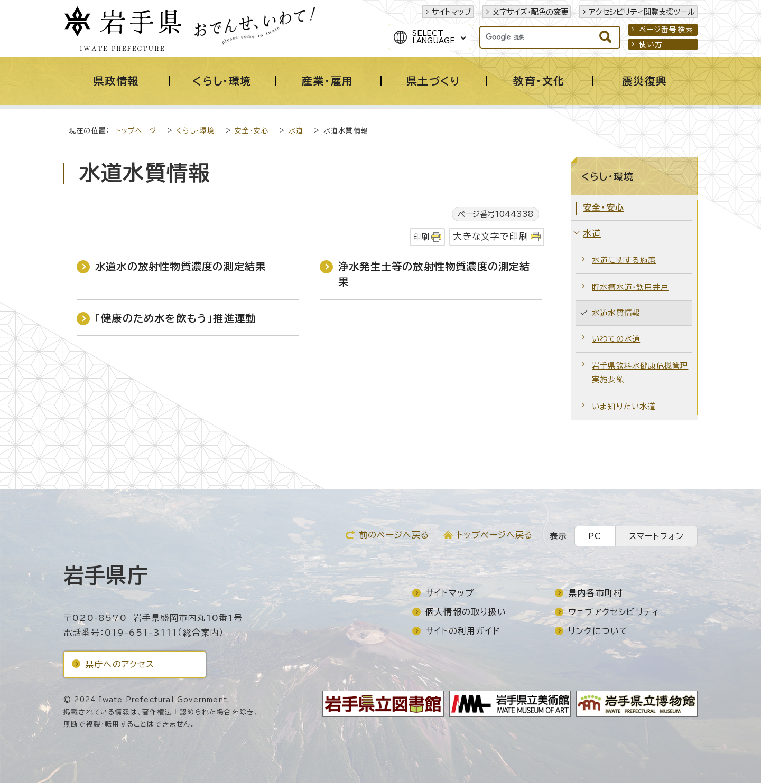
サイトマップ (451, 12)
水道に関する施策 (624, 260)
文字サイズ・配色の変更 (530, 12)
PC (594, 536)
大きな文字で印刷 (490, 236)
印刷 (421, 237)
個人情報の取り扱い (465, 612)
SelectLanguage (433, 37)
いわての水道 (616, 339)
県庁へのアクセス (120, 664)
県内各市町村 (595, 593)
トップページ (136, 130)
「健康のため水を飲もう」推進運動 (175, 318)
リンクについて (598, 631)
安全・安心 (251, 130)
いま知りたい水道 (624, 406)
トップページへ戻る (495, 535)
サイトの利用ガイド (462, 631)
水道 (296, 130)
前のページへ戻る (394, 535)
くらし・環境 (195, 130)
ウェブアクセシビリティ (613, 612)
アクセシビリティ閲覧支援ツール (642, 12)
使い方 (651, 44)
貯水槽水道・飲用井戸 (630, 287)
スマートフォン (656, 536)
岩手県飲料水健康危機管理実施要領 (640, 372)
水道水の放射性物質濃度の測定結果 (180, 266)
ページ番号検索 (666, 29)
